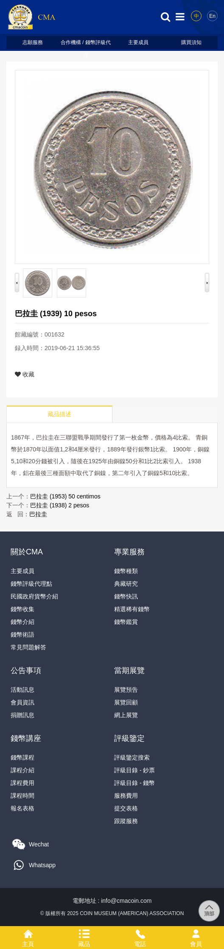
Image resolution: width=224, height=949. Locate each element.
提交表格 (126, 808)
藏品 (84, 932)
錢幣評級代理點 (31, 583)
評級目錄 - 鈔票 (134, 770)
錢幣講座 (26, 738)
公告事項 (26, 670)
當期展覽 (129, 670)
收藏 (24, 374)
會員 (196, 932)
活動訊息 (22, 689)
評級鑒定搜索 (132, 757)
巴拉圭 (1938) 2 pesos (59, 505)
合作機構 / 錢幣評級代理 (86, 44)
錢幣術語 (22, 634)
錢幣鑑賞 (126, 621)
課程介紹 (22, 770)
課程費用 (22, 782)
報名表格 (22, 808)
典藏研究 (126, 583)
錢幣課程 (22, 757)
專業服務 (129, 552)
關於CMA (27, 552)
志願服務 (32, 42)
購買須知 (191, 42)
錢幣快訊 (126, 596)
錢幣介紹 (22, 621)
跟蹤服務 (126, 821)
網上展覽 (126, 715)
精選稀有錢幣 (132, 609)
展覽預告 (126, 689)
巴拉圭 (38, 514)
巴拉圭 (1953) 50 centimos (65, 496)
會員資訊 (22, 702)
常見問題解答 (28, 647)
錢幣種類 (126, 571)
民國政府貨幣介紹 (34, 596)
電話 (140, 932)
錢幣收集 (22, 609)
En (212, 16)
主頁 (28, 932)
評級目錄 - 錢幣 (134, 782)
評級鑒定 (129, 738)
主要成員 (138, 42)
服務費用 (126, 795)
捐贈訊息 (22, 715)
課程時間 (22, 795)
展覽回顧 (126, 702)
